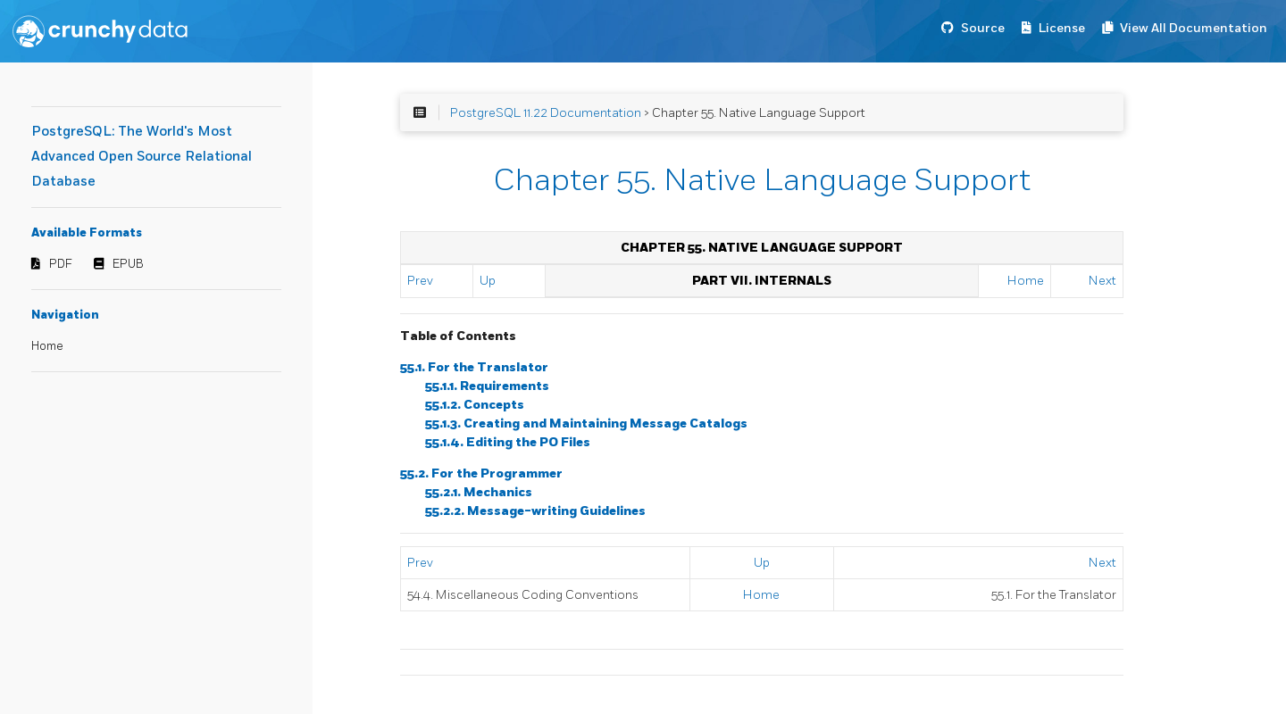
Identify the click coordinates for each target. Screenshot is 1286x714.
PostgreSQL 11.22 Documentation (545, 112)
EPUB (128, 264)
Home (47, 346)
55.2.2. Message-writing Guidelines (535, 511)
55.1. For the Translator (474, 367)
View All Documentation (1193, 28)
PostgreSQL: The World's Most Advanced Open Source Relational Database (141, 156)
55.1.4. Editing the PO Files (507, 442)
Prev (420, 280)
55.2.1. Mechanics (478, 492)
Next (1102, 280)
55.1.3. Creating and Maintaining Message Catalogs (586, 423)
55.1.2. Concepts (474, 404)
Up (488, 280)
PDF (60, 264)
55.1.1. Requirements (487, 386)
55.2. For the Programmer (481, 473)
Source (983, 28)
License (1062, 28)
